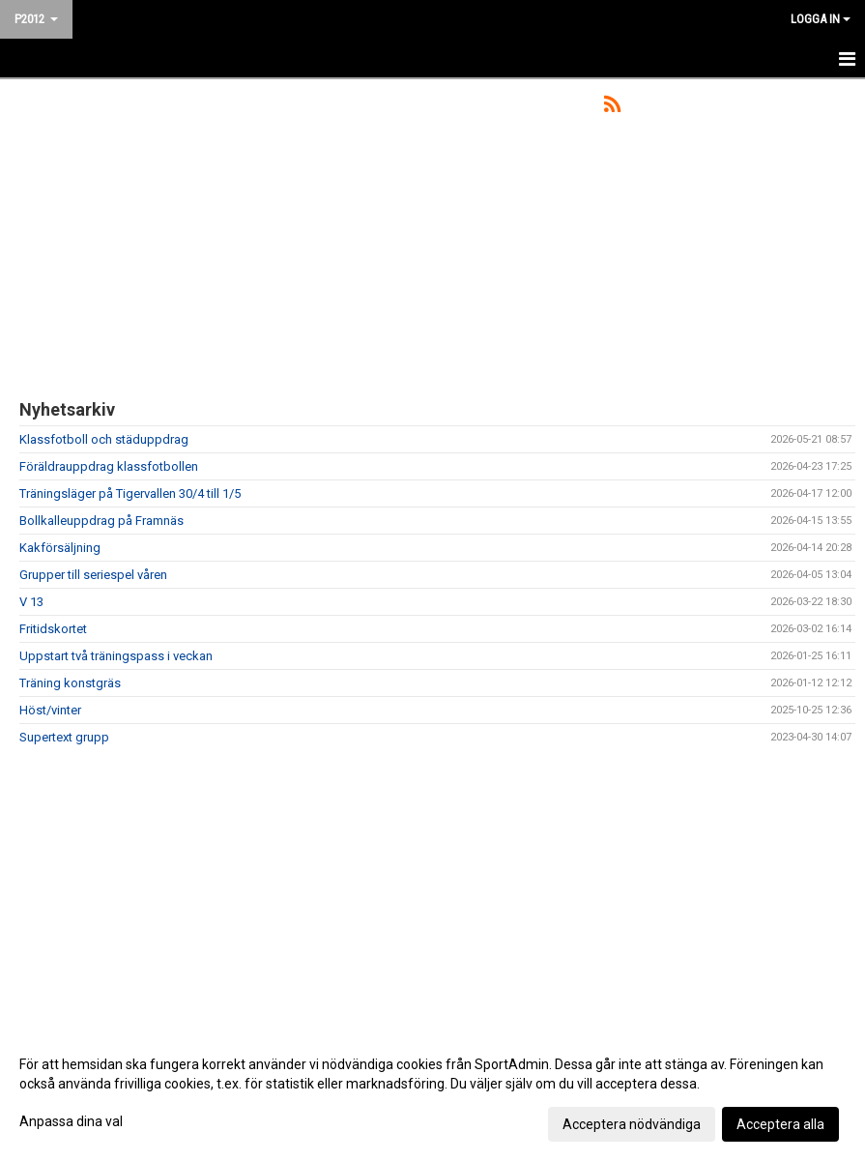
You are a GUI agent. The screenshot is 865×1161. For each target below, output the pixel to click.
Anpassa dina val (71, 1121)
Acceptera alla (780, 1124)
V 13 (31, 602)
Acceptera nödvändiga (631, 1124)
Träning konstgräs (70, 683)
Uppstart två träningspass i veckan (116, 656)
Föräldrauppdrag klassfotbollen (108, 466)
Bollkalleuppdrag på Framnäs (101, 520)
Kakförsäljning (60, 547)
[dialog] (432, 1093)
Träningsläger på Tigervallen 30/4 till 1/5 (130, 493)
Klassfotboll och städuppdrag (103, 439)
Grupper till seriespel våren (93, 574)
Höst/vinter (50, 710)
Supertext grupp (64, 737)
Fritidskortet (53, 629)
